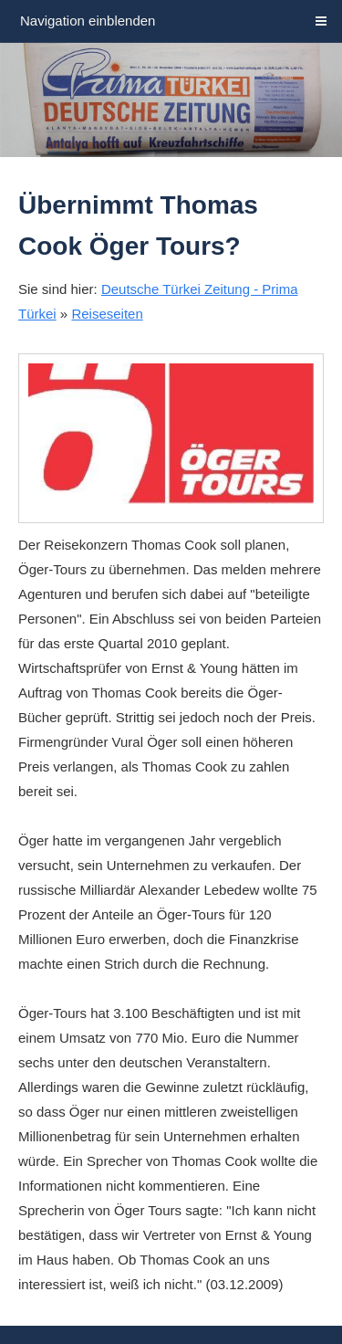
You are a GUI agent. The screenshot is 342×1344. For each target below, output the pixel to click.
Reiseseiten (106, 313)
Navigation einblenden (87, 20)
